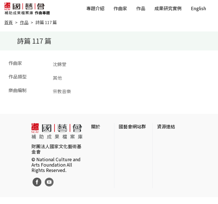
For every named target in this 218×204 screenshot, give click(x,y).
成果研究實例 (168, 8)
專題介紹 (95, 8)
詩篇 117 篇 (46, 22)
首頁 (8, 22)
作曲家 (120, 8)
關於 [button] (95, 126)
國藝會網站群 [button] (132, 126)
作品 (140, 8)
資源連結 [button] (166, 126)
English (198, 8)
